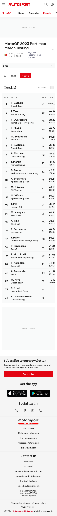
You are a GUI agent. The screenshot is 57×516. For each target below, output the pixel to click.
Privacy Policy (27, 507)
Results (47, 13)
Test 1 (14, 76)
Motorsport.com (29, 438)
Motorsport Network (22, 511)
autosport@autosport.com (28, 471)
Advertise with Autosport (28, 476)
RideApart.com (28, 448)
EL (5, 76)
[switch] (45, 87)
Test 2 (25, 76)
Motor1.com (28, 428)
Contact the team (28, 481)
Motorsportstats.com (28, 443)
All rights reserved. (43, 511)
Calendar (34, 13)
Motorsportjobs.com (28, 433)
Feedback (28, 461)
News (21, 13)
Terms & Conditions (20, 503)
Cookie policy (39, 503)
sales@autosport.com (29, 486)
